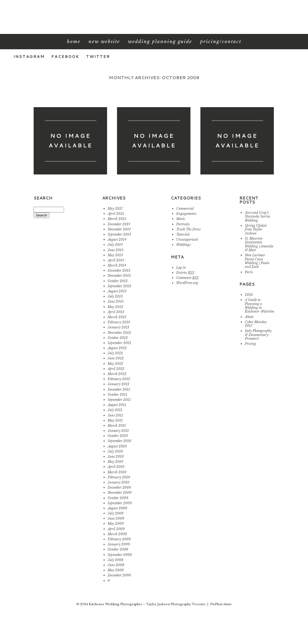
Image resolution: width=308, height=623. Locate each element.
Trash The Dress (188, 229)
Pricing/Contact (220, 41)
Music (180, 219)
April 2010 (116, 467)
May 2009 (116, 524)
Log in (181, 267)
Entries (185, 273)
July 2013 (115, 296)
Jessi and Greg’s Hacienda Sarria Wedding (257, 216)
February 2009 (119, 539)
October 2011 (117, 395)
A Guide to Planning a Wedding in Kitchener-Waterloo (259, 305)
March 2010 (117, 472)
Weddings (183, 245)
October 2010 (118, 436)
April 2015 (116, 214)
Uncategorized (187, 239)
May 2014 (115, 255)
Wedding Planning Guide (160, 41)
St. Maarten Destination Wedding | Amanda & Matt (259, 244)
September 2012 (119, 343)
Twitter (98, 56)
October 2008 (118, 549)
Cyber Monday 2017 (256, 324)
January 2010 (118, 482)
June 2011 (115, 415)
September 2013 (119, 286)
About (249, 317)
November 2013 (119, 276)
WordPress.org (187, 283)
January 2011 (118, 431)
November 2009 (120, 493)
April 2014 (116, 260)
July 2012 (115, 353)
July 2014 (115, 245)
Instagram (29, 56)
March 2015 (117, 219)
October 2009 (118, 498)
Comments (187, 278)
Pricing (250, 344)
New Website (104, 41)
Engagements (186, 214)
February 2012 (119, 379)
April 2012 (116, 369)
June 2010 (116, 456)
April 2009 (116, 529)
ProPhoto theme (221, 604)
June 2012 (116, 358)
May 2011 (115, 420)
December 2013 (119, 270)
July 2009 (115, 513)
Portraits (183, 224)
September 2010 (119, 441)
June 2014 (115, 250)
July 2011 (115, 410)
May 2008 (116, 570)
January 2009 (119, 544)
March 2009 (117, 534)
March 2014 (117, 265)
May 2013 (115, 307)
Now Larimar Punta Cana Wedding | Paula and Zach (257, 261)
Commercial (185, 208)
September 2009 (120, 503)
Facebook (65, 56)
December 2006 (119, 575)
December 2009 (119, 487)
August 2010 (117, 446)
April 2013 (116, 312)
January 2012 (118, 384)
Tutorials (183, 234)
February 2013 (119, 322)
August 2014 (117, 239)
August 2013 (117, 291)
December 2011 (119, 389)
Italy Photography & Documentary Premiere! (258, 335)
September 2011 (119, 400)
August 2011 (117, 405)
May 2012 (115, 364)
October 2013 (118, 281)
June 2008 (116, 565)
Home (73, 41)
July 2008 (115, 560)
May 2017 (115, 208)
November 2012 (119, 333)
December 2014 (119, 224)
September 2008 (120, 555)
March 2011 (117, 426)
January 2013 (118, 327)
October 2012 (118, 338)
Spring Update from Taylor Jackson (256, 229)
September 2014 (119, 234)
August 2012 (117, 348)
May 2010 (115, 462)
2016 (249, 295)
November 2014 (119, 229)
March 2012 (117, 374)
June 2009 (116, 518)
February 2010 (119, 477)
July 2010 (115, 451)
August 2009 (117, 508)
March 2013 (117, 317)
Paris (249, 272)
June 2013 (115, 301)
